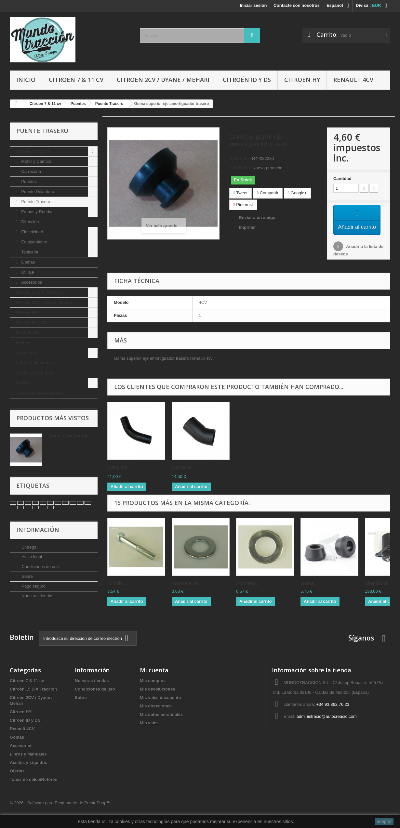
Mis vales (149, 730)
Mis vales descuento (160, 705)
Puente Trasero (35, 201)
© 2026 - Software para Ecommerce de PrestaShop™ (60, 810)
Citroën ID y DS (247, 80)
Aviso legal (31, 556)
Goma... (309, 592)
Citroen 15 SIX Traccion (39, 292)
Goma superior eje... (70, 435)
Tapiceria (29, 252)
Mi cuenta (154, 677)
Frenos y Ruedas (37, 211)
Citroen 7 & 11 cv (76, 80)
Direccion (29, 221)
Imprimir (247, 227)
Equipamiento (33, 241)
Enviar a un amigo (257, 217)
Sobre (26, 576)
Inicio (25, 80)
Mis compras (153, 688)
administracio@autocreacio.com (327, 723)
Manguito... (119, 476)
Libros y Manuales (34, 362)
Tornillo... (117, 592)
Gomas (27, 262)
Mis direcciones (156, 713)
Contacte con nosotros (296, 5)
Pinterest (243, 204)
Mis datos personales (161, 721)
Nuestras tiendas (36, 595)
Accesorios (31, 282)
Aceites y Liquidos (34, 372)
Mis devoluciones (157, 696)
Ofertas (23, 383)
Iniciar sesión (253, 5)
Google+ (297, 192)
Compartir (267, 192)
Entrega (28, 547)
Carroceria (30, 171)
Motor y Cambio (35, 161)
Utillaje (27, 272)
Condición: (240, 167)
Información (37, 530)
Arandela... (248, 592)
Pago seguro (33, 586)
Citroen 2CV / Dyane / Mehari (163, 80)
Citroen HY (302, 80)
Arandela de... (187, 592)
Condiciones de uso (39, 566)
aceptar (384, 821)
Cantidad (342, 178)
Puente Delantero (37, 191)
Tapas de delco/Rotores (39, 393)
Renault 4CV (353, 80)
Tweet (240, 192)
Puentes (28, 181)
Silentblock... (379, 592)
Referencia (240, 158)
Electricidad (31, 231)
